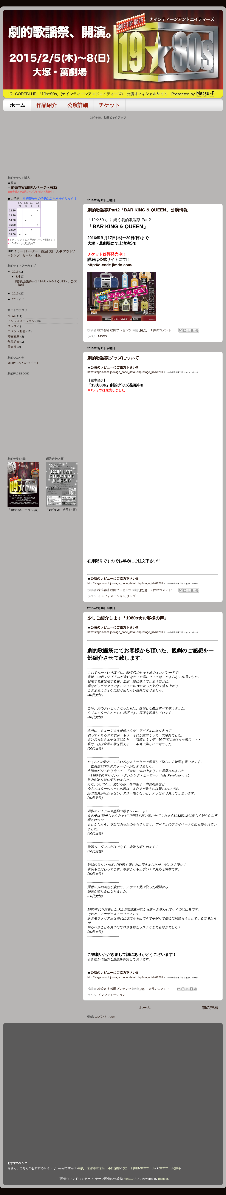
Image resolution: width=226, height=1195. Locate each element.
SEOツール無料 (169, 1168)
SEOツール (147, 1168)
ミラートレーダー (26, 251)
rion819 (128, 1178)
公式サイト (108, 259)
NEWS (102, 336)
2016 (15, 271)
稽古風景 (14, 336)
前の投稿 (210, 1007)
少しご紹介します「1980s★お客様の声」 (127, 618)
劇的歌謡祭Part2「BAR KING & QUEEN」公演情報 (137, 210)
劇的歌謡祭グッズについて (113, 358)
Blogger (163, 1178)
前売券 (12, 346)
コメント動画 (17, 331)
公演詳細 (77, 105)
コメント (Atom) (105, 1016)
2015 (15, 293)
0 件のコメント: (160, 988)
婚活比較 (47, 251)
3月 (18, 276)
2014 (15, 299)
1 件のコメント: (162, 330)
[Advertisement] (40, 141)
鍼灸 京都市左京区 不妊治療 (99, 1168)
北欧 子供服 (130, 1168)
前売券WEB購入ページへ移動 (34, 187)
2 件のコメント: (162, 590)
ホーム (18, 105)
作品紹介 (46, 105)
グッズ (131, 596)
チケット (109, 105)
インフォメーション (111, 596)
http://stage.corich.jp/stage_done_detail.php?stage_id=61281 (125, 372)
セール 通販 (32, 255)
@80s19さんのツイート (24, 363)
